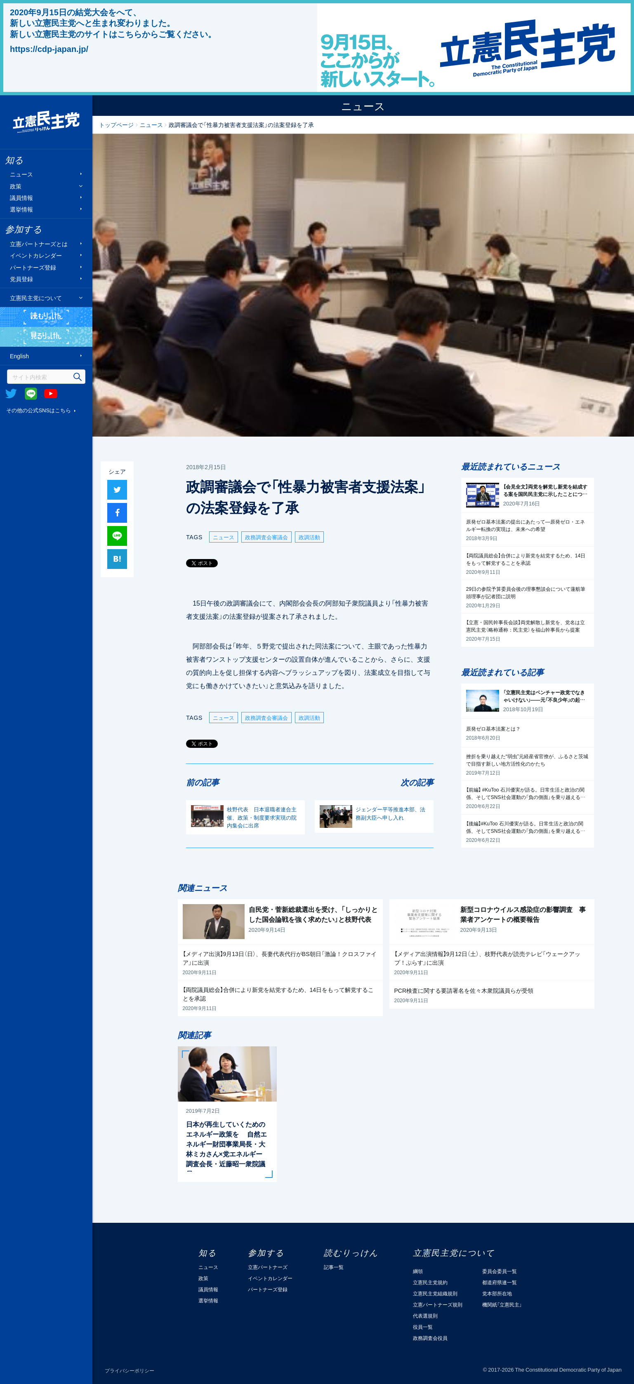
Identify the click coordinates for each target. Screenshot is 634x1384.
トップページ (116, 124)
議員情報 (21, 197)
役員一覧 (423, 1326)
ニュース (21, 174)
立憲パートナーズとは (39, 244)
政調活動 (309, 537)
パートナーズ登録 (33, 267)
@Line (31, 393)
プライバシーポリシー (129, 1370)
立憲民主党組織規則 (435, 1293)
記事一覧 (334, 1267)
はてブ (117, 559)
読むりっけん (46, 317)
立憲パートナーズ (268, 1267)
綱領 (418, 1271)
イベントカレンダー (36, 255)
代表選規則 (425, 1315)
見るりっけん (46, 337)
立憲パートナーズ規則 (437, 1304)
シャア (117, 513)
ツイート (117, 490)
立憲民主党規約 (430, 1282)
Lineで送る (117, 536)
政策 (15, 186)
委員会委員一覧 (499, 1271)
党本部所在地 (497, 1293)
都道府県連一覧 (499, 1282)
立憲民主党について (36, 298)
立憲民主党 (46, 122)
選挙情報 (21, 209)
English (19, 356)
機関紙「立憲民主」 (502, 1304)
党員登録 (21, 279)
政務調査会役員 (430, 1338)
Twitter (11, 393)
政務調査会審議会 (266, 537)
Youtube (50, 393)
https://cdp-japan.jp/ (49, 48)
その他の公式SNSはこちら (38, 410)
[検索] (46, 376)
